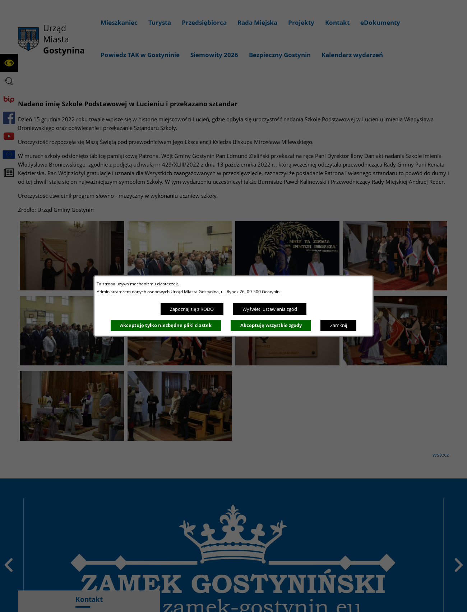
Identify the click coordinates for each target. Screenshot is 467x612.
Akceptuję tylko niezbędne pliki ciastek (166, 325)
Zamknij (338, 325)
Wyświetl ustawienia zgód (269, 309)
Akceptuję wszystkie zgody (271, 325)
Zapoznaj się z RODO (192, 309)
